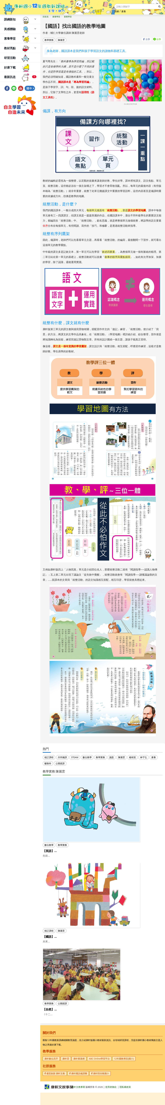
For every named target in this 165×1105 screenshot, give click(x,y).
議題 (111, 757)
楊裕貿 (132, 757)
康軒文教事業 (79, 1099)
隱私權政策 (125, 1099)
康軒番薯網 (79, 1071)
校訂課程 (48, 757)
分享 (148, 39)
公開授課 (60, 763)
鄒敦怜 (47, 763)
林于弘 (143, 757)
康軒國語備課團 (78, 1085)
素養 (123, 11)
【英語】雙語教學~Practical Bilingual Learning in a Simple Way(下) (89, 851)
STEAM (74, 757)
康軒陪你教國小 (100, 1085)
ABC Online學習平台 (99, 1071)
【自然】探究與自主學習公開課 (63, 1018)
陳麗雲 (61, 40)
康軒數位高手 (51, 1071)
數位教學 (87, 757)
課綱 (116, 11)
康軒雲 (65, 1071)
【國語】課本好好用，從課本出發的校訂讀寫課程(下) (77, 941)
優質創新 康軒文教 (54, 1085)
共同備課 (62, 757)
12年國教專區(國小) (124, 1071)
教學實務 (48, 40)
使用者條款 (110, 1099)
